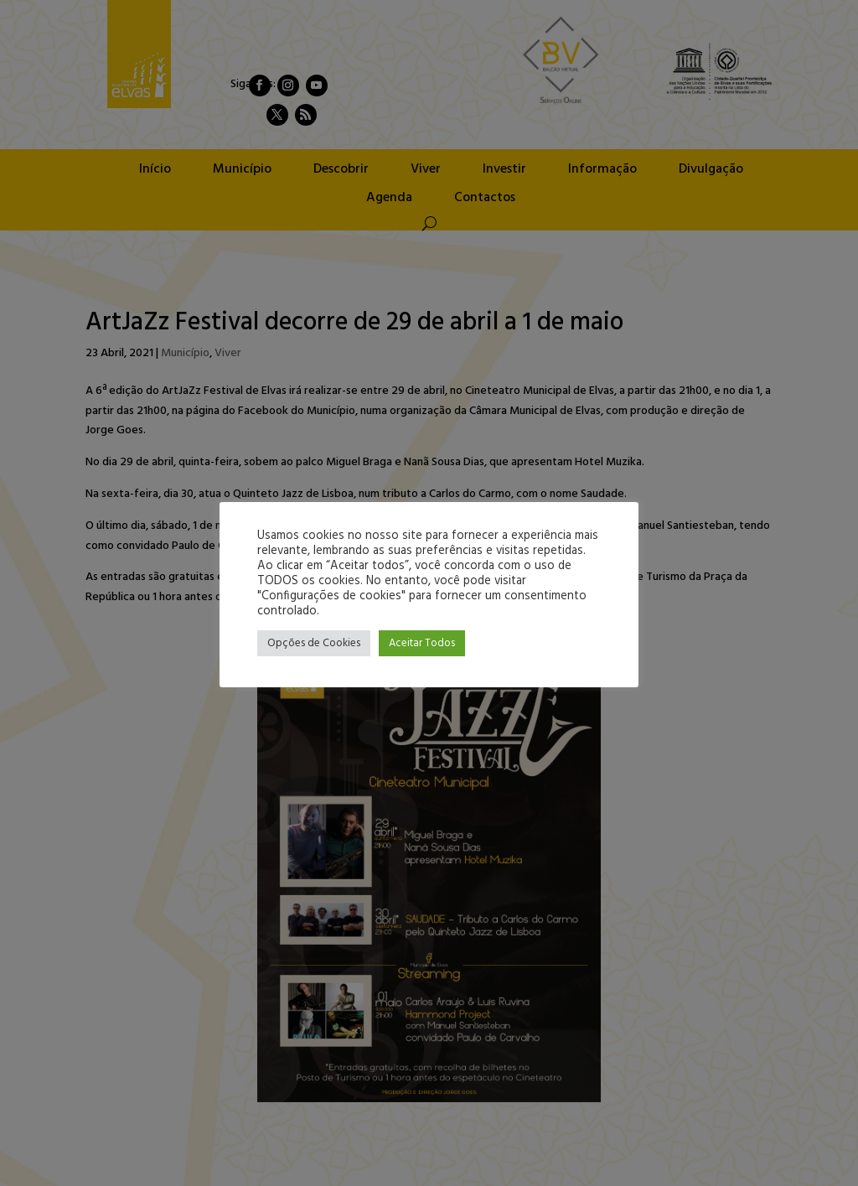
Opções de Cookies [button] (313, 643)
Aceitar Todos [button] (422, 643)
